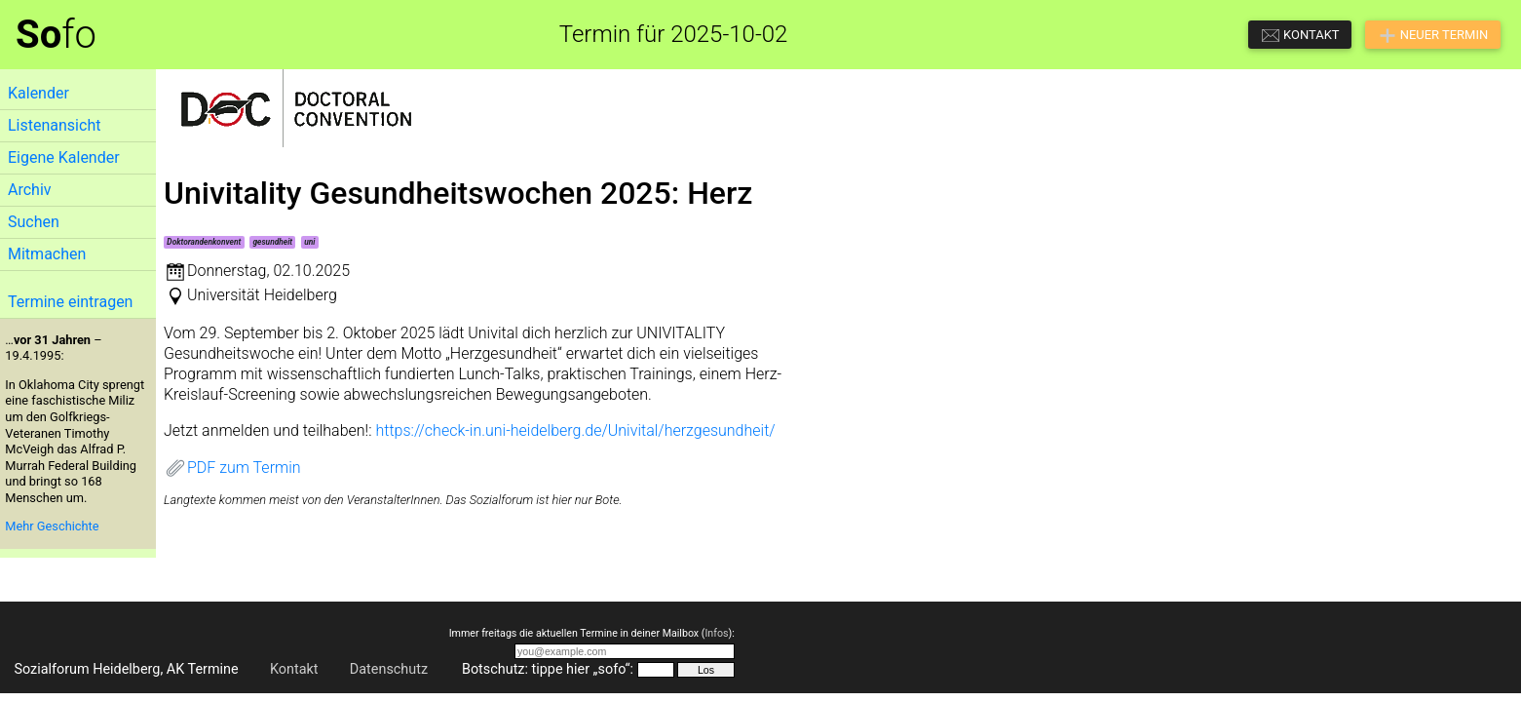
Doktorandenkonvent (204, 242)
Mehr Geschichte (51, 526)
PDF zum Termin (232, 467)
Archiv (30, 189)
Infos (716, 633)
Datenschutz (389, 669)
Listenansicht (54, 125)
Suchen (33, 222)
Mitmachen (47, 254)
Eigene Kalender (64, 157)
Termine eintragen (70, 301)
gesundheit (272, 242)
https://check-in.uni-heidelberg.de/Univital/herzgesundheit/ (575, 430)
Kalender (38, 93)
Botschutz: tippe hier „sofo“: (547, 669)
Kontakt (294, 669)
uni (309, 242)
